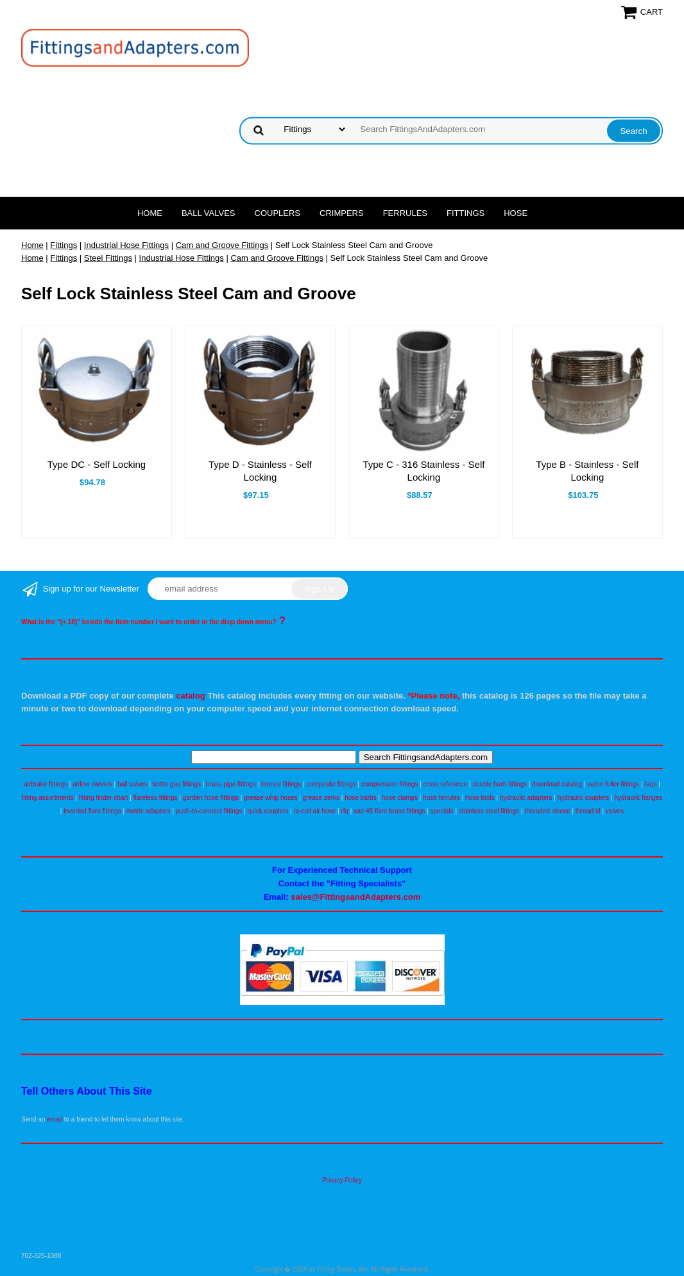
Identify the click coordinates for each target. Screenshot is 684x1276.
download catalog (557, 784)
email (54, 1119)
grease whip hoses (270, 797)
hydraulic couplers (584, 797)
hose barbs (360, 797)
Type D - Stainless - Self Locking (260, 471)
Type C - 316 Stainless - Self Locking (423, 471)
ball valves (132, 784)
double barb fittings (500, 784)
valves (615, 811)
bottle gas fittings (177, 784)
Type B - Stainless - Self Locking (587, 471)
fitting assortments (48, 797)
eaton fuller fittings (613, 784)
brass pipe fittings (231, 784)
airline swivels (92, 784)
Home (149, 213)
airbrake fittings (45, 784)
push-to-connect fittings (209, 811)
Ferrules (405, 213)
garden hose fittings (211, 797)
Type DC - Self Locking (96, 464)
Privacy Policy (342, 1180)
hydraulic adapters (526, 797)
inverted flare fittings (92, 811)
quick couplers (267, 811)
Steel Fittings (108, 258)
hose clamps (400, 797)
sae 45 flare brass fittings (389, 811)
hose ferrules (441, 797)
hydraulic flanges (638, 797)
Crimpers (342, 213)
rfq (344, 811)
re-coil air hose (315, 811)
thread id (588, 811)
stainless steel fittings (489, 811)
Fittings (465, 213)
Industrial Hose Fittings (126, 245)
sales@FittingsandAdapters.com (355, 897)
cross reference (445, 784)
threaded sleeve (547, 811)
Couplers (278, 213)
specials (441, 811)
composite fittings (330, 784)
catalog (190, 695)
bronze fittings (281, 784)
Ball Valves (208, 213)
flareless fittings (155, 797)
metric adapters (148, 811)
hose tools (480, 797)
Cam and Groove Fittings (222, 245)
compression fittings (389, 784)
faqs (651, 784)
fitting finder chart (103, 797)
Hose (515, 213)
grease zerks (321, 797)
